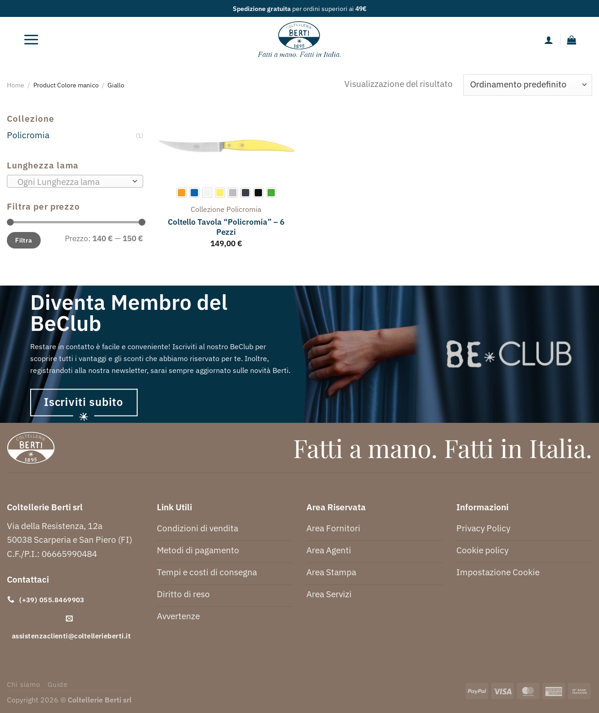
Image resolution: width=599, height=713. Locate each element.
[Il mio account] (548, 40)
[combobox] (75, 181)
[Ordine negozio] (527, 85)
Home (15, 85)
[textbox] (72, 181)
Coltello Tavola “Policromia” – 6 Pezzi (226, 227)
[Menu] (31, 39)
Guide (58, 684)
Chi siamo (23, 684)
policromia (244, 209)
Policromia (28, 134)
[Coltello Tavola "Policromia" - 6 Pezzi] (226, 146)
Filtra (23, 240)
